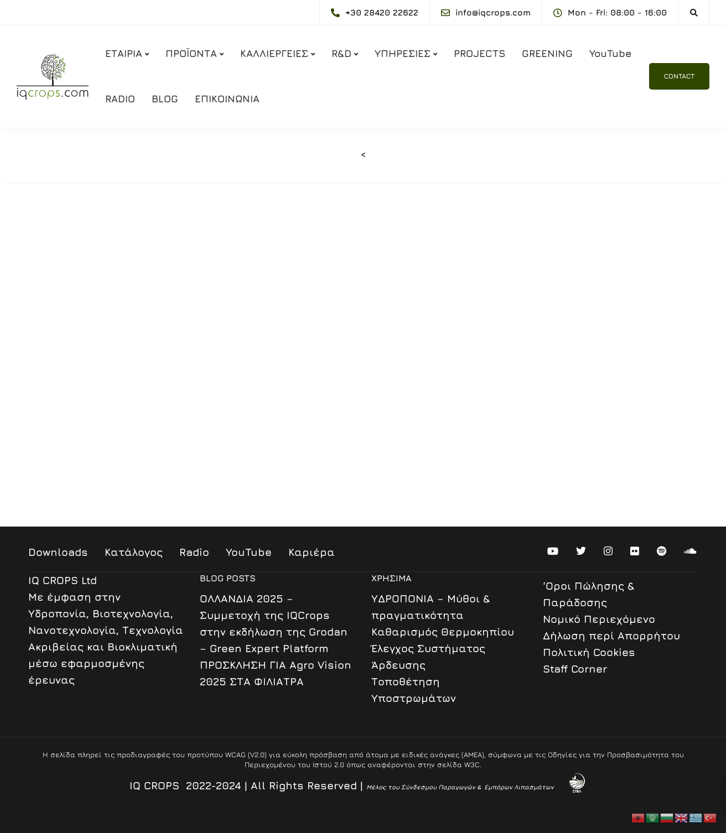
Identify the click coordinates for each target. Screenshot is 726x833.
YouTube (610, 53)
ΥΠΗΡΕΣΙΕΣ (403, 53)
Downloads (58, 552)
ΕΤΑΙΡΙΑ (123, 53)
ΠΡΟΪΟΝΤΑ (191, 53)
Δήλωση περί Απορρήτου (611, 635)
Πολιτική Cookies (589, 652)
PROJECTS (479, 53)
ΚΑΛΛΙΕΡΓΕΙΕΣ (274, 53)
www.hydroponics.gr (90, 472)
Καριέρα (311, 552)
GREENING (547, 53)
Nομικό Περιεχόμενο (599, 619)
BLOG (165, 99)
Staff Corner (575, 669)
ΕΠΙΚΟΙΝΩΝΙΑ (227, 99)
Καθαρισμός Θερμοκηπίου (442, 632)
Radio (194, 552)
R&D (341, 53)
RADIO (120, 99)
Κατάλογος (134, 552)
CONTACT (679, 76)
